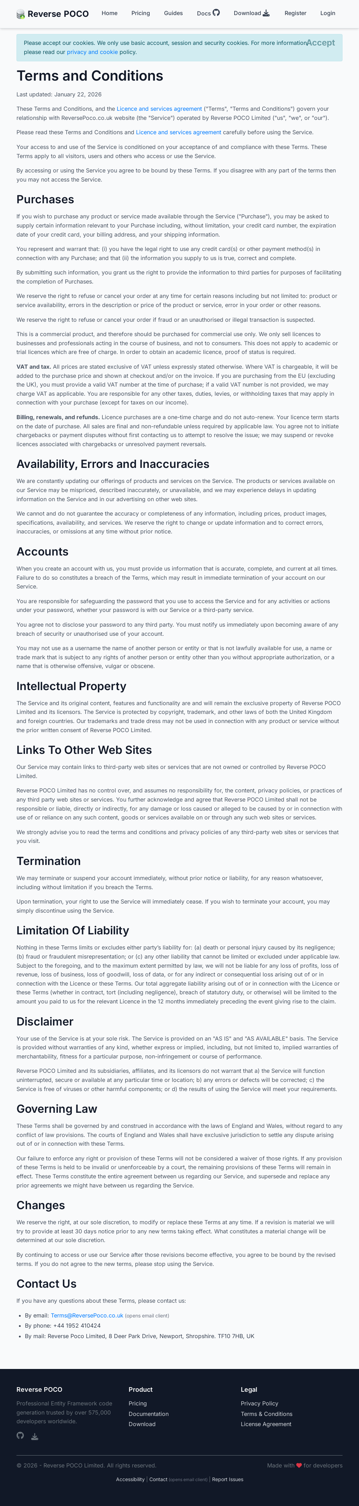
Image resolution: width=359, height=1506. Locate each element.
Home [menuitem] (109, 12)
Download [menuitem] (252, 12)
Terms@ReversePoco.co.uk (87, 1315)
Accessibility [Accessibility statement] (130, 1479)
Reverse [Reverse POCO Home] (52, 14)
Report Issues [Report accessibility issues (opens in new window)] (227, 1479)
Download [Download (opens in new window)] (142, 1423)
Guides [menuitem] (173, 12)
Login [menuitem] (328, 12)
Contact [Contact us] (158, 1479)
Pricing (138, 1403)
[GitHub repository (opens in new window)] (21, 1436)
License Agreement (266, 1423)
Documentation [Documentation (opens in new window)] (149, 1413)
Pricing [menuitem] (140, 12)
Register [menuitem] (295, 12)
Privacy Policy (259, 1403)
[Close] (320, 42)
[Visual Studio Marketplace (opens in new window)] (34, 1436)
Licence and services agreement (159, 108)
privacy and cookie (92, 51)
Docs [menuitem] (208, 13)
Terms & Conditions (266, 1413)
